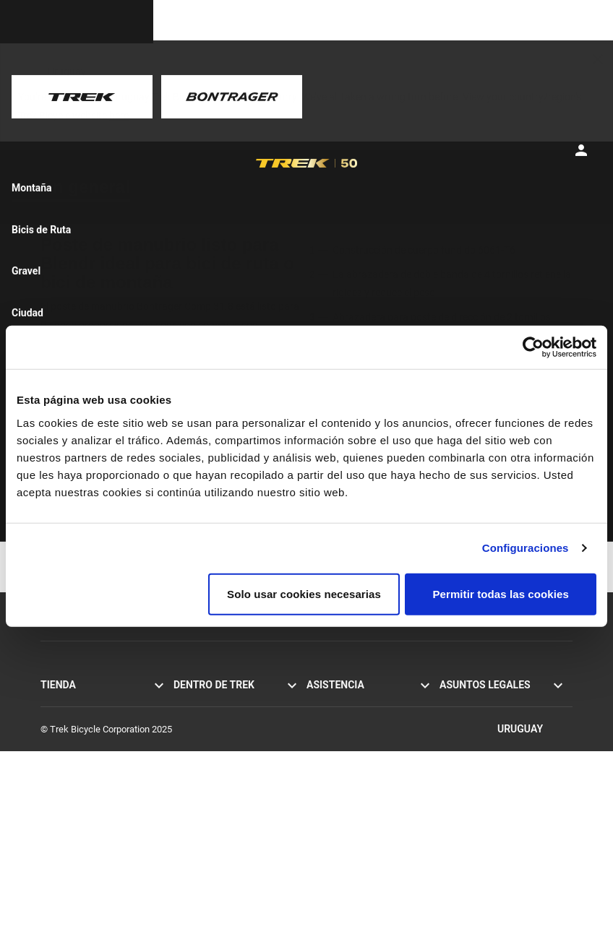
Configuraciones (525, 548)
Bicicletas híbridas (77, 734)
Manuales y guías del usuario (365, 796)
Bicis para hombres (79, 750)
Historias (191, 702)
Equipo (54, 781)
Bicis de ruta (65, 702)
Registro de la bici (342, 828)
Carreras (190, 766)
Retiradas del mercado (485, 748)
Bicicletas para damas (85, 766)
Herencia (191, 734)
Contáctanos (332, 718)
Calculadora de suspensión (361, 859)
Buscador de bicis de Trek (92, 813)
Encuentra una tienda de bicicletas (89, 836)
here (119, 115)
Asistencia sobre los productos (369, 812)
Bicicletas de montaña (85, 718)
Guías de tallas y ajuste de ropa (369, 875)
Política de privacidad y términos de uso (505, 709)
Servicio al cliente (341, 702)
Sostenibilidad (202, 781)
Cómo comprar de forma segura (371, 780)
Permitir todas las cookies (500, 593)
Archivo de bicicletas (348, 844)
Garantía (323, 764)
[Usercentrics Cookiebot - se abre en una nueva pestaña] (533, 347)
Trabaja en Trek (204, 797)
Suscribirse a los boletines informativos (359, 741)
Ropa (50, 797)
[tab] (77, 187)
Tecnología (195, 750)
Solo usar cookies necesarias (304, 593)
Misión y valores (206, 718)
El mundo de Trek (208, 813)
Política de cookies (478, 732)
